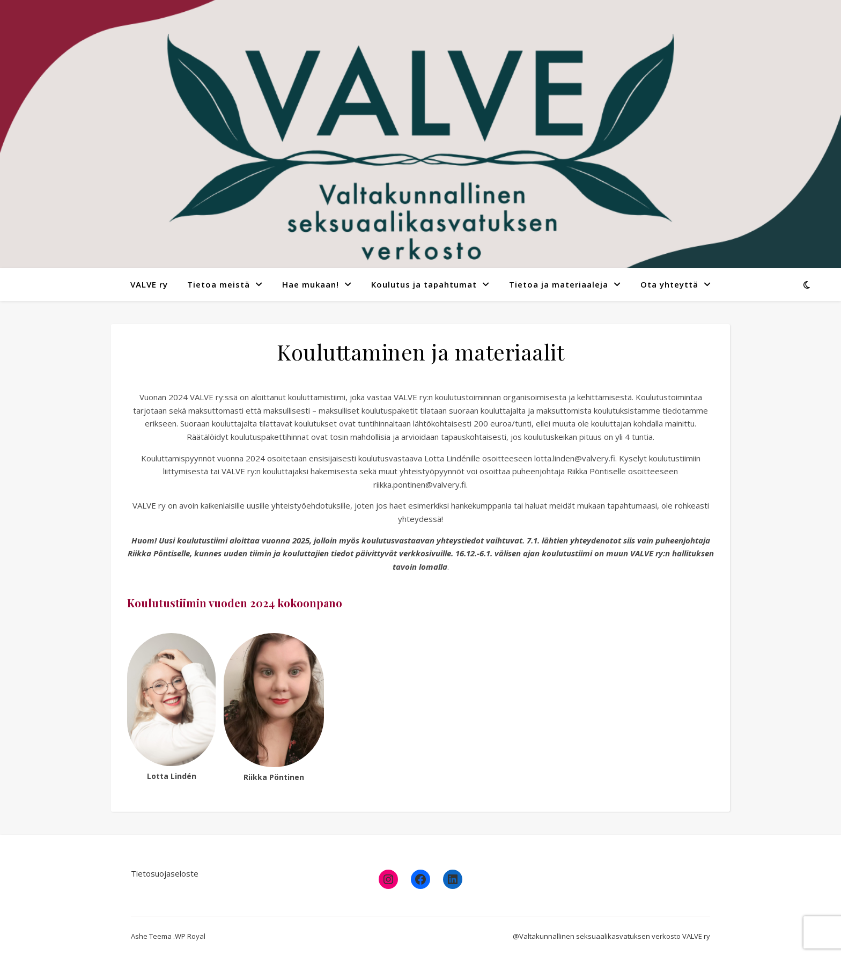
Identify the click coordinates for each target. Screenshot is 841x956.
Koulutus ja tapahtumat (424, 284)
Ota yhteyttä (669, 284)
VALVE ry (149, 284)
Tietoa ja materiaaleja (558, 284)
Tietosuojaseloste (164, 873)
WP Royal (190, 936)
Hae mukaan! (310, 284)
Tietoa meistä (218, 284)
